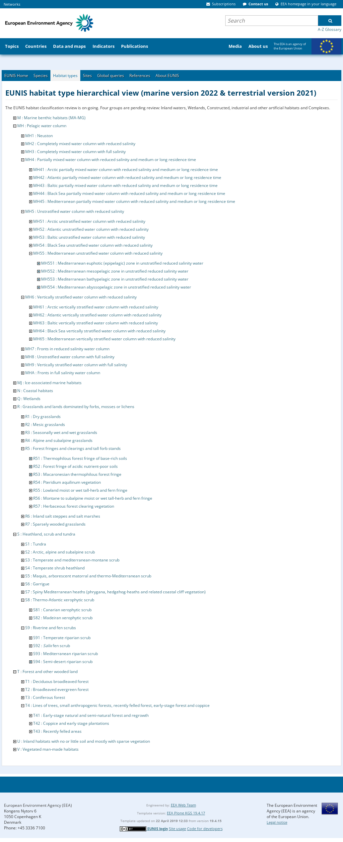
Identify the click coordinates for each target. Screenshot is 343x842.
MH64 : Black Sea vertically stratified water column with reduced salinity (99, 331)
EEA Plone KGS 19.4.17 (186, 812)
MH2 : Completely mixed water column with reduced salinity (80, 143)
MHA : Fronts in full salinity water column (62, 373)
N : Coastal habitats (35, 390)
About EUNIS (167, 75)
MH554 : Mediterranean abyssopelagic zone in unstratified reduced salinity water (116, 287)
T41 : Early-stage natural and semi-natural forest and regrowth (91, 715)
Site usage (177, 828)
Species (41, 75)
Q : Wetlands (28, 398)
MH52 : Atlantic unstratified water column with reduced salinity (91, 229)
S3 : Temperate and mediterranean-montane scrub (72, 560)
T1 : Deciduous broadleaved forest (57, 681)
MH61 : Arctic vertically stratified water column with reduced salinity (95, 307)
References (139, 75)
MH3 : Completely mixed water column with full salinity (75, 151)
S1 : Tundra (35, 544)
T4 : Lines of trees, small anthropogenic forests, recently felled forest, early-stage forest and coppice (117, 705)
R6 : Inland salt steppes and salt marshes (62, 516)
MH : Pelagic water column (41, 125)
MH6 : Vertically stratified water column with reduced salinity (81, 297)
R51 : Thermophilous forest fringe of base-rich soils (80, 458)
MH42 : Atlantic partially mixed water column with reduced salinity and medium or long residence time (127, 177)
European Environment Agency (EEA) (38, 805)
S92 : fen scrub (51, 645)
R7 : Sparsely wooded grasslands (55, 524)
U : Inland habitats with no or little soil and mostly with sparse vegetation (83, 741)
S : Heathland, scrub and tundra (46, 534)
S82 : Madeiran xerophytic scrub (63, 618)
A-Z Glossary (329, 29)
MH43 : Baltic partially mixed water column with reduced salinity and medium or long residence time (125, 185)
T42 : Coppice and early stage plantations (71, 723)
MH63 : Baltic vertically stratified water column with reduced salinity (95, 323)
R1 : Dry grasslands (43, 416)
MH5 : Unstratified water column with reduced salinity (74, 211)
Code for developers (205, 828)
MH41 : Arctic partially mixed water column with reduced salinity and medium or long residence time (125, 169)
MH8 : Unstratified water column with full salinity (69, 357)
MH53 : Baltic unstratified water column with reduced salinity (89, 237)
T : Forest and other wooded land (47, 671)
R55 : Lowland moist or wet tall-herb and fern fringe (80, 490)
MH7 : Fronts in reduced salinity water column (67, 349)
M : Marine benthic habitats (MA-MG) (51, 118)
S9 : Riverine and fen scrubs (50, 628)
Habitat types (65, 75)
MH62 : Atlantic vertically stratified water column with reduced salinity (97, 315)
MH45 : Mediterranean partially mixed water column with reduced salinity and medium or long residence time (134, 201)
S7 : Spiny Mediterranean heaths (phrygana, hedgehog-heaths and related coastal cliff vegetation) (115, 592)
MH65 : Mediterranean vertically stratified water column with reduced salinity (104, 339)
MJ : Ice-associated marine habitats (49, 382)
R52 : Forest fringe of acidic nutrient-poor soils (75, 466)
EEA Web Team (183, 804)
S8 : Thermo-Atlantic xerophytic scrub (59, 600)
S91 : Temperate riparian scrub (62, 637)
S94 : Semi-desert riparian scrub (63, 661)
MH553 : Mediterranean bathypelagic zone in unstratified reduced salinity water (114, 279)
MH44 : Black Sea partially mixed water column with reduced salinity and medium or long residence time (129, 193)
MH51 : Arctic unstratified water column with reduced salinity (89, 221)
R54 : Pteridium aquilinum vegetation (67, 482)
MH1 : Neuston (39, 135)
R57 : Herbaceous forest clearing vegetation (73, 506)
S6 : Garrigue (37, 584)
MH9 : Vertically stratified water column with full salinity (76, 365)
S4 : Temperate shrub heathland (55, 568)
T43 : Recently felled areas (57, 731)
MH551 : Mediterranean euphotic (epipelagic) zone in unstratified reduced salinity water (122, 263)
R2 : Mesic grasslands (45, 424)
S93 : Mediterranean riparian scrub (65, 653)
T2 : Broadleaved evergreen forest (57, 689)
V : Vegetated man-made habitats (48, 749)
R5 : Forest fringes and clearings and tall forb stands (73, 448)
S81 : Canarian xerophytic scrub (62, 610)
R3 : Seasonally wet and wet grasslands (61, 432)
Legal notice (277, 822)
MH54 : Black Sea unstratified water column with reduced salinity (93, 245)
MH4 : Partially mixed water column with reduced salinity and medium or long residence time (110, 159)
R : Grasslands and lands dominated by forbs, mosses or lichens (75, 406)
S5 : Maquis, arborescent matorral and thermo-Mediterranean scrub (88, 576)
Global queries (110, 75)
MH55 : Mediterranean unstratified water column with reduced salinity (98, 253)
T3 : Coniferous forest (45, 697)
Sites (87, 75)
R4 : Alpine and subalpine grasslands (59, 440)
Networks (12, 4)
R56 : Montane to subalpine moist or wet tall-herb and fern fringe (92, 498)
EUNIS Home (16, 75)
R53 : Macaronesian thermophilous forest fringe (77, 474)
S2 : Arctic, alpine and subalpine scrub (60, 552)
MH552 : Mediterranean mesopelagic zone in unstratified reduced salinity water (114, 271)
